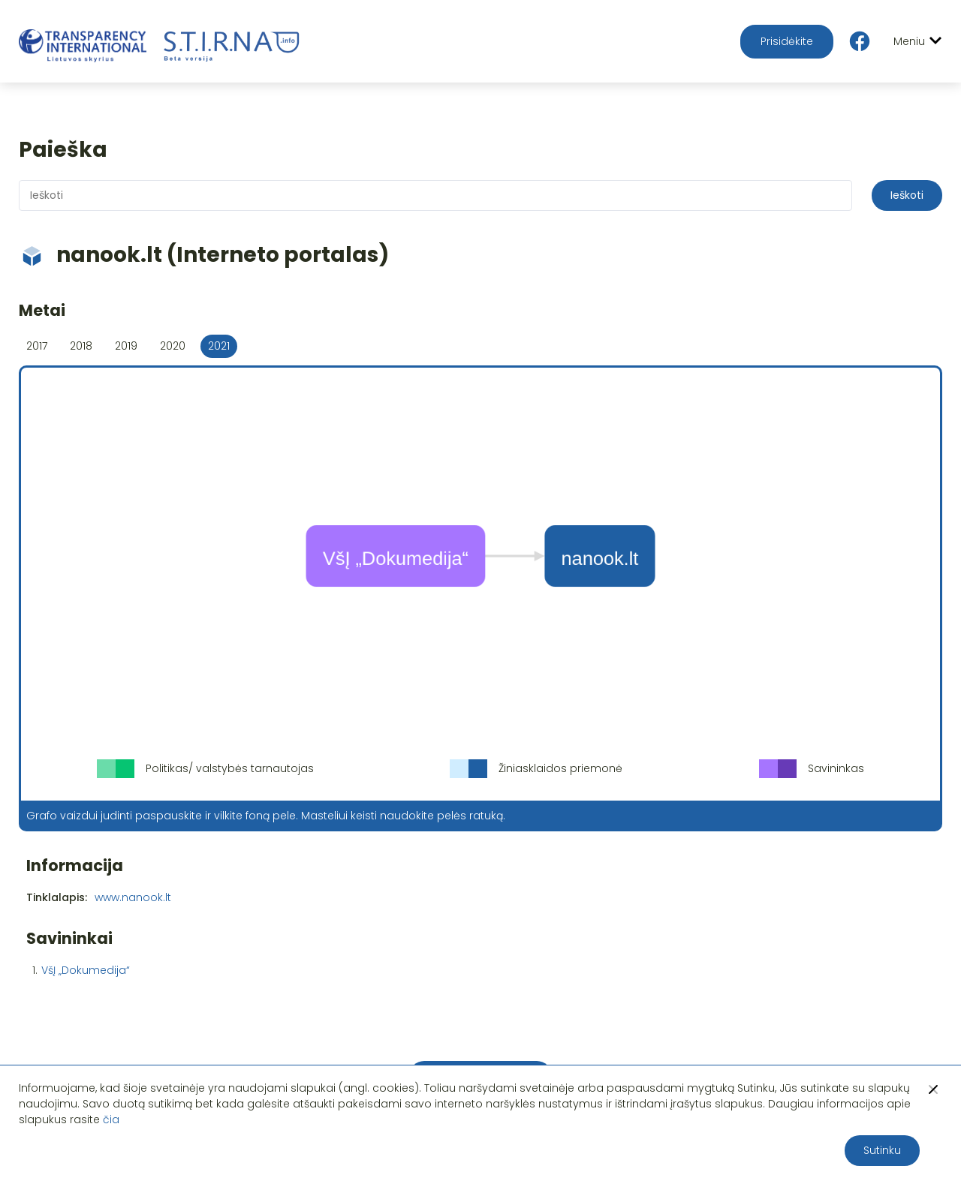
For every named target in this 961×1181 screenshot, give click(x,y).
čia (111, 1119)
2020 (172, 345)
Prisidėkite (787, 41)
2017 (36, 345)
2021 (219, 345)
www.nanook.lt (133, 897)
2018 (81, 345)
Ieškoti (906, 195)
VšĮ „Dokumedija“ (85, 970)
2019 (126, 345)
